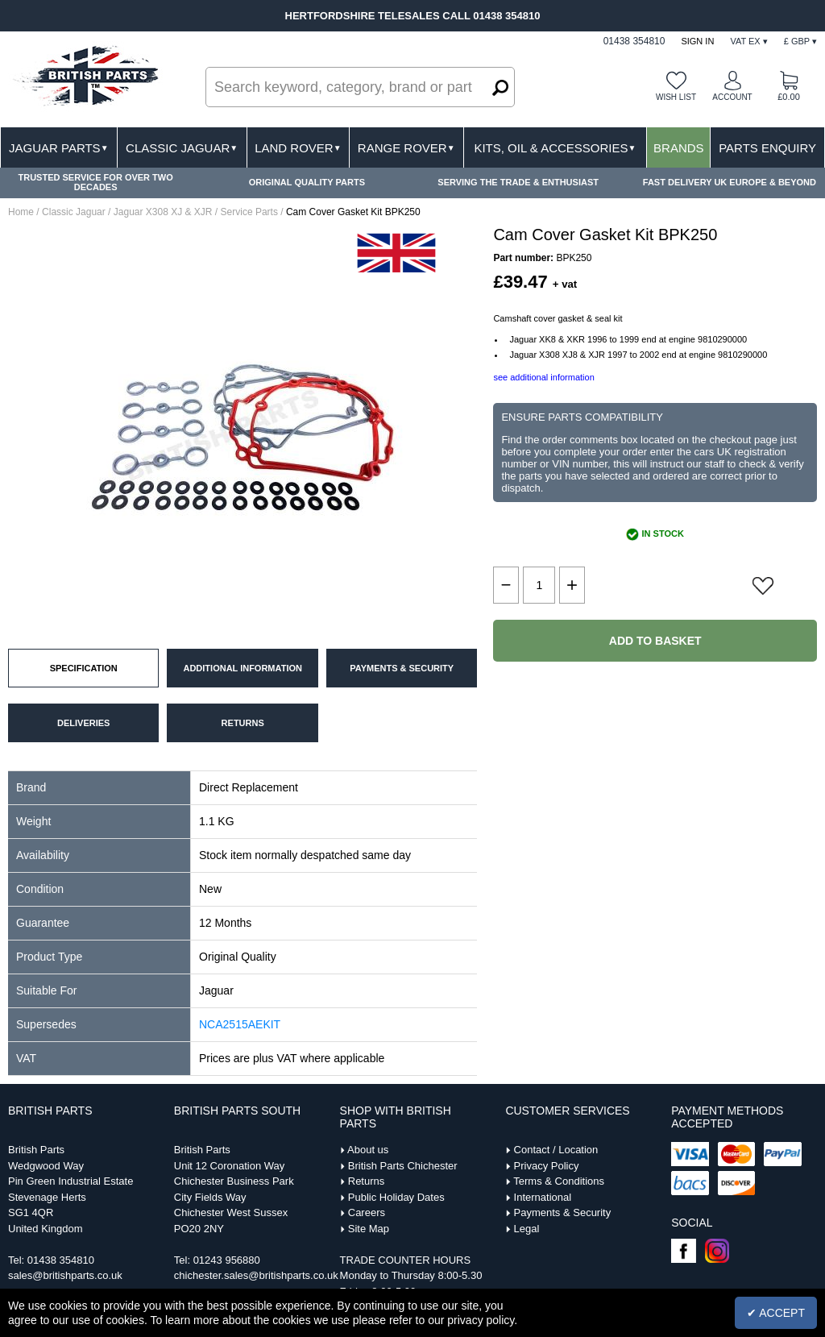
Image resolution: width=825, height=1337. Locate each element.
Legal (527, 1229)
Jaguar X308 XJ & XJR (163, 212)
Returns (366, 1181)
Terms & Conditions (558, 1181)
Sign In (697, 41)
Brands (678, 148)
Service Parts (249, 212)
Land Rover (298, 148)
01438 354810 (60, 1260)
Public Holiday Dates (396, 1197)
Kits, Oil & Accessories (555, 148)
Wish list (676, 97)
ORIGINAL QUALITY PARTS (307, 182)
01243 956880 (226, 1260)
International (543, 1197)
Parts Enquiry (767, 148)
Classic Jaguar (182, 148)
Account (732, 97)
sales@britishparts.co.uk (65, 1275)
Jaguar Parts (59, 148)
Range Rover (406, 148)
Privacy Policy (546, 1166)
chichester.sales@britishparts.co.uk (256, 1275)
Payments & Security (562, 1212)
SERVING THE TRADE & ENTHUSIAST (518, 182)
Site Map (368, 1229)
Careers (366, 1212)
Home (21, 212)
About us (367, 1150)
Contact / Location (556, 1150)
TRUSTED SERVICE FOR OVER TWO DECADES (95, 182)
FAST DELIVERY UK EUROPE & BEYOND (729, 182)
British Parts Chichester (403, 1166)
